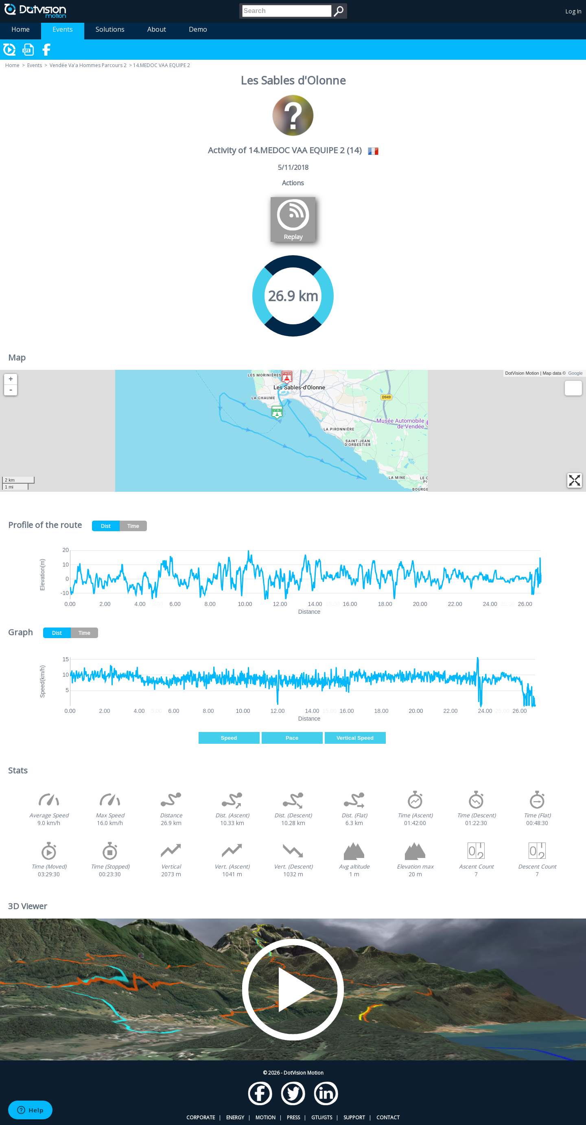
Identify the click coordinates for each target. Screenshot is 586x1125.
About (156, 29)
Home (20, 29)
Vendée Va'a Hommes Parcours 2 (88, 65)
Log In (574, 11)
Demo (198, 29)
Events (62, 29)
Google (576, 373)
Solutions (110, 29)
